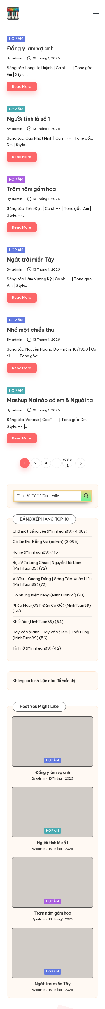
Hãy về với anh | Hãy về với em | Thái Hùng (51, 631)
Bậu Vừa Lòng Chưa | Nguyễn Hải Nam (47, 562)
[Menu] (95, 13)
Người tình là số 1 (28, 119)
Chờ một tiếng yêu (29, 531)
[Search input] (48, 496)
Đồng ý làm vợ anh (30, 48)
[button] (80, 463)
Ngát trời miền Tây (30, 259)
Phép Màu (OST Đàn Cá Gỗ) (38, 605)
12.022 (67, 463)
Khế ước (20, 621)
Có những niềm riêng (31, 595)
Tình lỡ (19, 648)
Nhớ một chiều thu (30, 329)
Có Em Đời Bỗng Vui (30, 541)
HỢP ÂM (16, 38)
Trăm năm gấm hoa (31, 189)
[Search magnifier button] (86, 496)
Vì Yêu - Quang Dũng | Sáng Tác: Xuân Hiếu (52, 578)
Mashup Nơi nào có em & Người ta (50, 400)
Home (18, 552)
